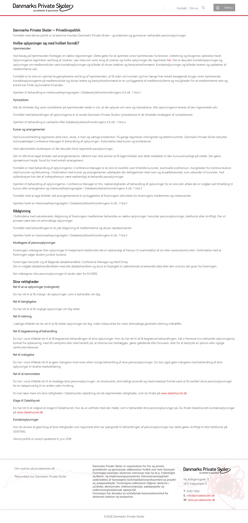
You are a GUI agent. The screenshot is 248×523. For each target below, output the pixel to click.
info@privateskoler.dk (201, 495)
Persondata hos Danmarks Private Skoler (40, 476)
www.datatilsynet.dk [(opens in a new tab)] (174, 393)
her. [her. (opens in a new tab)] (169, 60)
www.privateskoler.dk (201, 500)
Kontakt (182, 8)
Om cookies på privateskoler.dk (35, 468)
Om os (194, 8)
